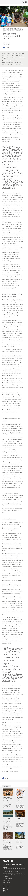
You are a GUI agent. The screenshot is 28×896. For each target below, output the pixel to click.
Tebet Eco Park (16, 566)
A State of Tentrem (20, 818)
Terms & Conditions (7, 878)
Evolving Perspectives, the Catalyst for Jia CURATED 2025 (7, 842)
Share (7, 47)
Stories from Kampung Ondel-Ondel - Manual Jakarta (5, 1)
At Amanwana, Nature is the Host (20, 841)
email (6, 876)
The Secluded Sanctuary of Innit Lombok (7, 820)
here (17, 871)
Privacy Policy (6, 880)
